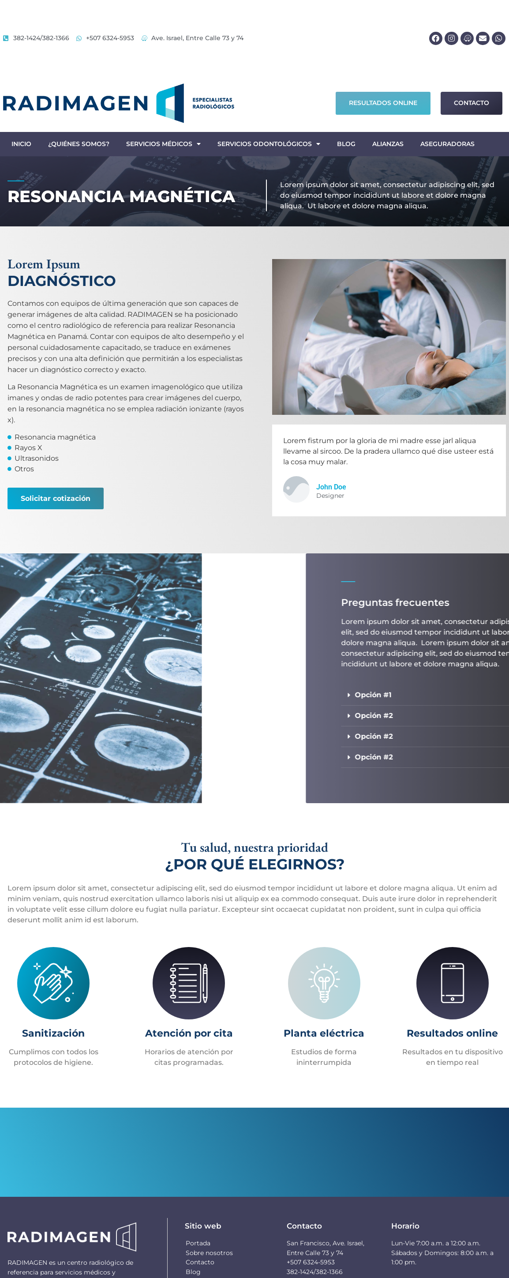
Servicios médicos (163, 143)
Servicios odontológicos (268, 143)
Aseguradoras (447, 144)
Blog (346, 144)
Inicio (21, 144)
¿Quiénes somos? (78, 144)
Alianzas (388, 144)
